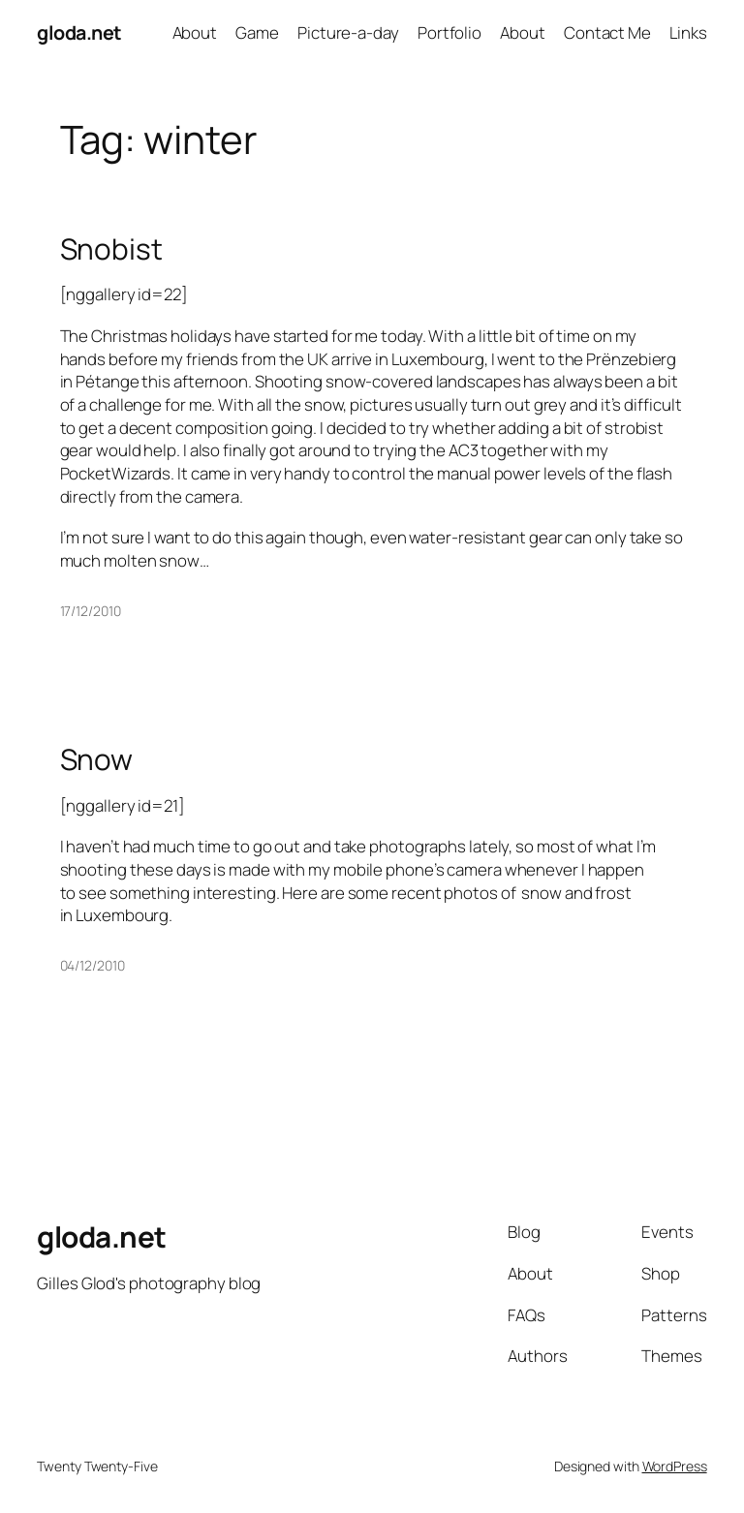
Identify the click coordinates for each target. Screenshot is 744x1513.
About (195, 32)
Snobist (111, 248)
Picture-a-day (348, 32)
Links (688, 32)
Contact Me (607, 32)
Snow (97, 759)
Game (257, 32)
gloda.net (79, 32)
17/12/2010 (90, 611)
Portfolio (449, 32)
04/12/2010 (92, 965)
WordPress (674, 1466)
